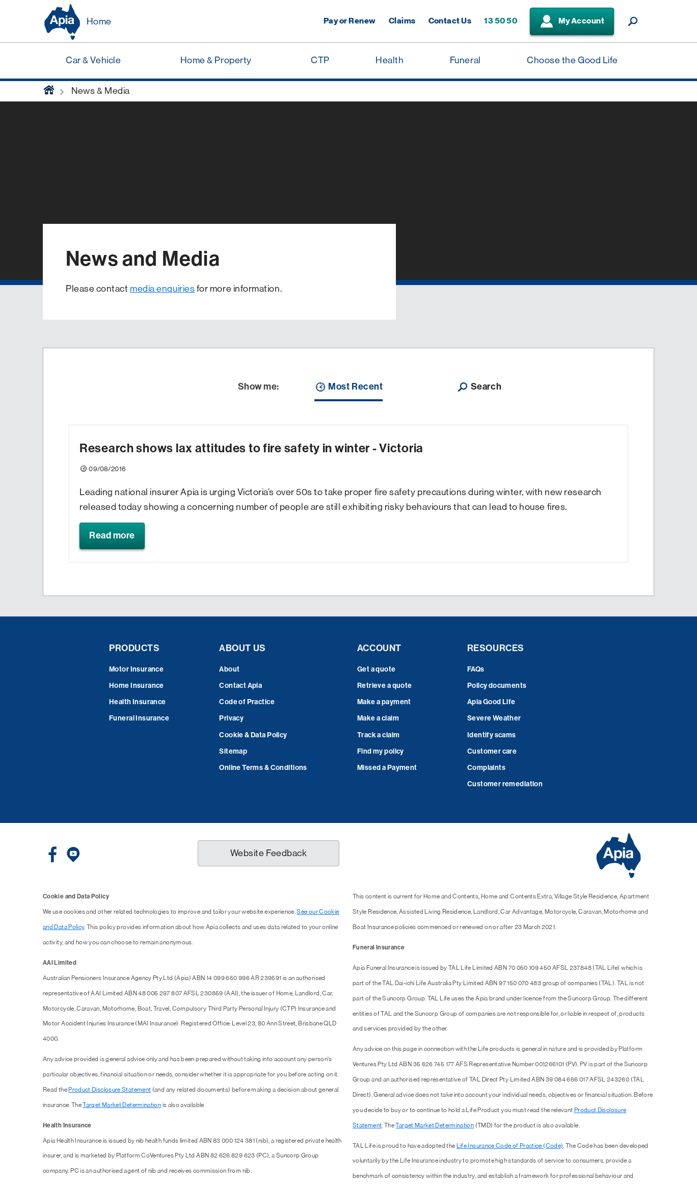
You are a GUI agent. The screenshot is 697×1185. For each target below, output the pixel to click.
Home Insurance (136, 685)
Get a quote (376, 669)
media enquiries (162, 289)
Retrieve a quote (384, 685)
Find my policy (380, 751)
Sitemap (233, 751)
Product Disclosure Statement (109, 1089)
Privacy (231, 718)
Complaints (486, 767)
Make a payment (384, 702)
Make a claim (378, 718)
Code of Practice (247, 702)
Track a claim (378, 735)
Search (479, 387)
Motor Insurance (136, 669)
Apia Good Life (491, 702)
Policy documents (497, 685)
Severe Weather (494, 718)
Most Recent (348, 387)
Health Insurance (137, 702)
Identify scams (491, 735)
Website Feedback (268, 853)
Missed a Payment (387, 767)
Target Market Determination (122, 1105)
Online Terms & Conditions (263, 767)
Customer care (492, 751)
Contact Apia (240, 685)
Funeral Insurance (139, 718)
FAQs (476, 669)
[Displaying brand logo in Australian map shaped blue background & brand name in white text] (62, 22)
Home (99, 21)
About (229, 669)
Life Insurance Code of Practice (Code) (510, 1145)
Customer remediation (505, 784)
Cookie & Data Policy (253, 735)
